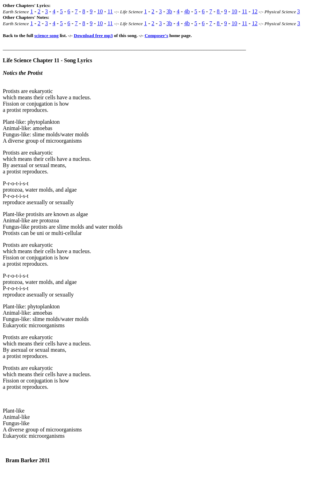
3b (169, 11)
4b (187, 11)
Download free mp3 (93, 35)
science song (46, 35)
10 (100, 11)
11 (110, 11)
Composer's (156, 35)
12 (254, 11)
